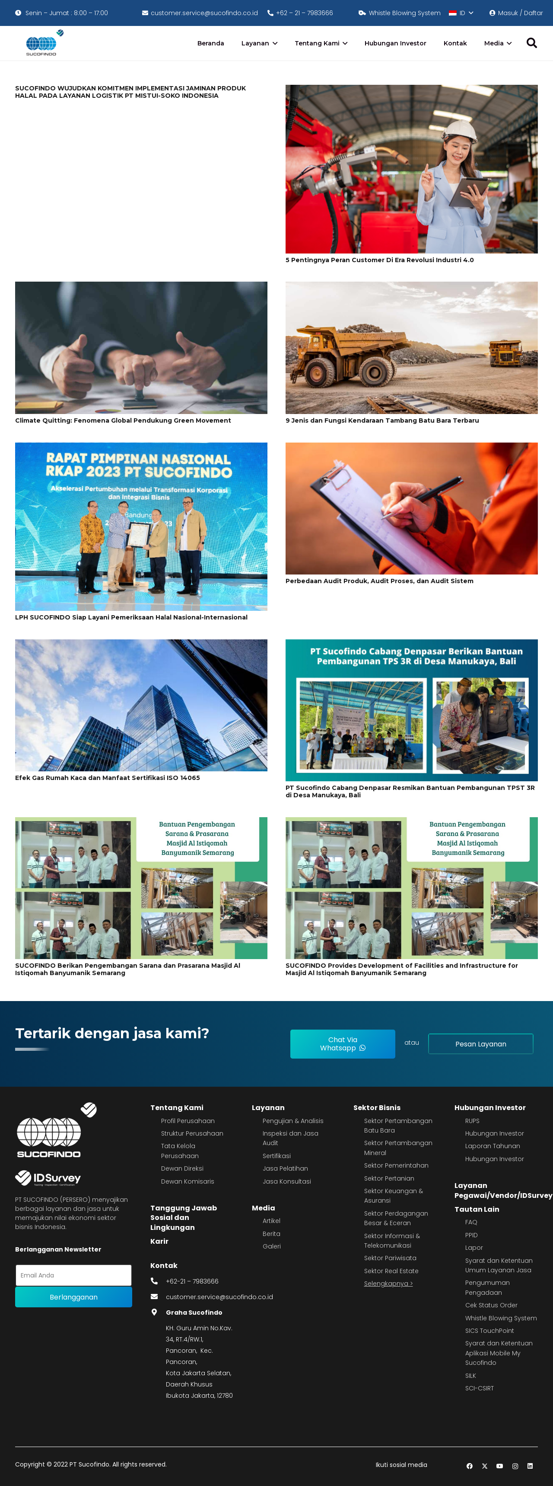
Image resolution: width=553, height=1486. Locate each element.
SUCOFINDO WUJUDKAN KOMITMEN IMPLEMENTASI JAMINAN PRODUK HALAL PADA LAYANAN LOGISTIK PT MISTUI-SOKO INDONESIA (130, 91)
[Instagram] (515, 1466)
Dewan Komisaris (187, 1181)
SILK (470, 1375)
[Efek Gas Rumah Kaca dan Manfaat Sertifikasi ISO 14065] (141, 645)
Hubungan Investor (490, 1108)
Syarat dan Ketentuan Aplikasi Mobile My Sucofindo (499, 1353)
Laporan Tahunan (492, 1146)
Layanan (268, 1108)
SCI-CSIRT (479, 1388)
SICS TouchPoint (489, 1330)
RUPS (472, 1121)
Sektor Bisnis (376, 1108)
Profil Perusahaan (188, 1121)
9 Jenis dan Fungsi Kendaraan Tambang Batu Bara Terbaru (382, 420)
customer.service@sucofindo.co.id (219, 1297)
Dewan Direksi (182, 1168)
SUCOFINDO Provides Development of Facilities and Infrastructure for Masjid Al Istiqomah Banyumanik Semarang (402, 969)
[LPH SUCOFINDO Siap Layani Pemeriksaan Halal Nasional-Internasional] (141, 448)
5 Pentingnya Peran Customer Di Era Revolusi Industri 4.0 (380, 260)
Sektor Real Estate (391, 1271)
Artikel (271, 1220)
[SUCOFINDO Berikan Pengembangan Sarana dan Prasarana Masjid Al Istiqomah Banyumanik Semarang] (141, 822)
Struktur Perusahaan (192, 1133)
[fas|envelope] (158, 1297)
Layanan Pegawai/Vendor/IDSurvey (503, 1190)
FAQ (471, 1222)
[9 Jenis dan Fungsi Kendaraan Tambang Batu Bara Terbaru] (412, 287)
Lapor (474, 1247)
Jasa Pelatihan (285, 1168)
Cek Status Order (491, 1305)
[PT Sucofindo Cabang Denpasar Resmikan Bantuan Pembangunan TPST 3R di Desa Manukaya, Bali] (412, 645)
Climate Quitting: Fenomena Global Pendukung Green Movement (123, 420)
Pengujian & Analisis (293, 1121)
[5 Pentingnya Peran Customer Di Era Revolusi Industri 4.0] (412, 90)
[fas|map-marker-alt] (158, 1312)
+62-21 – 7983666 (192, 1281)
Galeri (272, 1246)
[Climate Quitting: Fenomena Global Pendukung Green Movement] (141, 287)
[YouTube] (500, 1466)
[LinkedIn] (530, 1466)
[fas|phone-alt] (158, 1281)
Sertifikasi (277, 1156)
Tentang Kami (176, 1108)
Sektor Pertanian (389, 1178)
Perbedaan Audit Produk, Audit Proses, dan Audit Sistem (380, 581)
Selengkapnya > (388, 1283)
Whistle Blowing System (501, 1318)
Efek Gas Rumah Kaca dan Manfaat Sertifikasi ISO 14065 (107, 778)
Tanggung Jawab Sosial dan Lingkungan (183, 1217)
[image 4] (43, 43)
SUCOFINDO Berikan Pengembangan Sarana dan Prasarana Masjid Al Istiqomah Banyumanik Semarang (127, 969)
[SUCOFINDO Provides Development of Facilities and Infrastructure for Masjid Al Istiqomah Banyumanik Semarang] (412, 822)
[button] (461, 13)
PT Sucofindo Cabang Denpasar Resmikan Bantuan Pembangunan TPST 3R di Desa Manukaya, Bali (410, 791)
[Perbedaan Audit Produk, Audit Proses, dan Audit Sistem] (412, 448)
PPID (471, 1235)
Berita (271, 1233)
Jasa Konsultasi (287, 1181)
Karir (159, 1241)
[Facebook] (469, 1466)
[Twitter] (485, 1466)
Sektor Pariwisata (390, 1258)
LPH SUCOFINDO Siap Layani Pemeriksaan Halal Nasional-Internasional (131, 617)
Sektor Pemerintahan (396, 1165)
